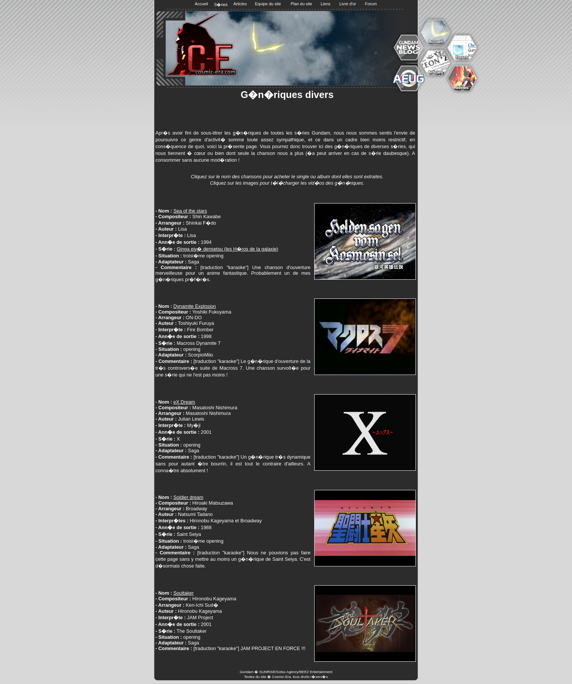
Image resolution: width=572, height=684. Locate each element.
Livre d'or (347, 4)
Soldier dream (188, 497)
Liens (325, 4)
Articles (240, 4)
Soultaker (183, 593)
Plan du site (301, 4)
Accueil (201, 4)
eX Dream (184, 402)
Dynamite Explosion (194, 306)
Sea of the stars (190, 211)
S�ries (220, 4)
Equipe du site (268, 4)
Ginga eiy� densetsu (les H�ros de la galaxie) (227, 249)
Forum (371, 4)
